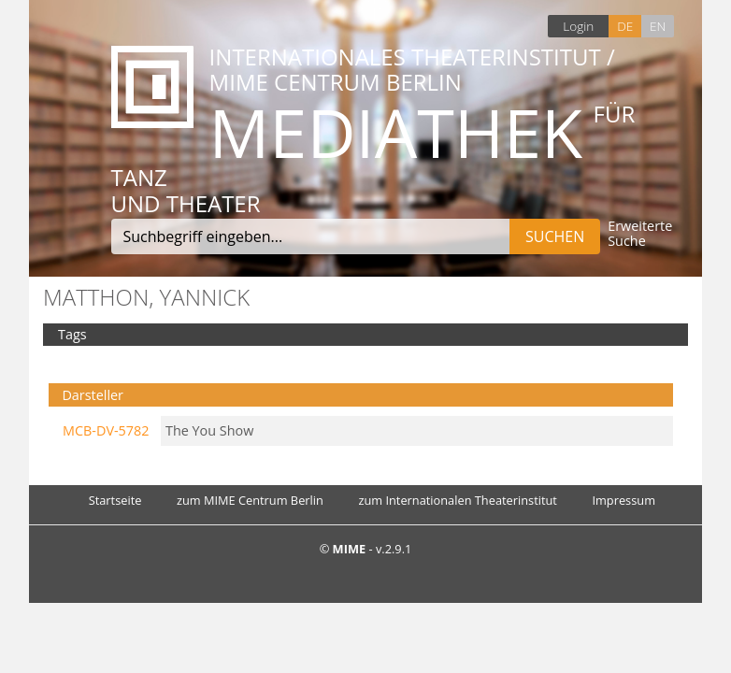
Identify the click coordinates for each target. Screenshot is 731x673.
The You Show (209, 430)
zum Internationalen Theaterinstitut (457, 500)
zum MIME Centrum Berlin (250, 500)
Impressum (623, 500)
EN (658, 26)
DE (625, 26)
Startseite (115, 500)
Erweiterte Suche (640, 234)
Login (578, 26)
